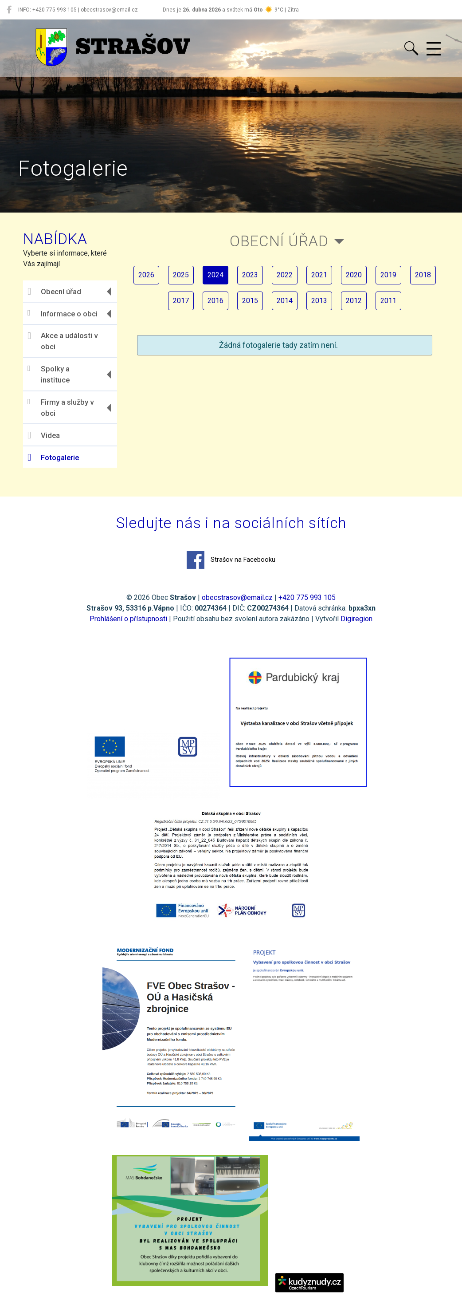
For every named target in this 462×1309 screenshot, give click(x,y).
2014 (285, 300)
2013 (319, 300)
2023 (250, 275)
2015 (250, 300)
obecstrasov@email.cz (237, 597)
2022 (285, 275)
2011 (388, 300)
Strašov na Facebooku (231, 560)
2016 (215, 300)
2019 (388, 275)
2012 (354, 300)
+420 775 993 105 (307, 597)
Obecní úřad (54, 291)
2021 (319, 275)
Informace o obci (62, 313)
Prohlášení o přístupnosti (128, 619)
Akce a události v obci (62, 341)
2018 (423, 275)
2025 (181, 275)
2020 (354, 275)
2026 (146, 275)
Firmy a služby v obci (60, 408)
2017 (181, 300)
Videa (43, 435)
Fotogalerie (53, 457)
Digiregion (356, 619)
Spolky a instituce (48, 374)
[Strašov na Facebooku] (9, 9)
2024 (215, 275)
